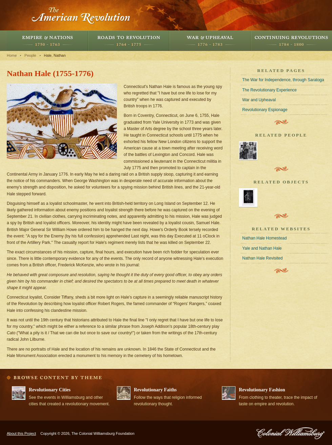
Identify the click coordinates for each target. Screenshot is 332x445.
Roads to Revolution (128, 41)
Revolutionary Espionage (264, 109)
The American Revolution (81, 15)
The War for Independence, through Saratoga (283, 79)
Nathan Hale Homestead (264, 238)
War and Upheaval (210, 41)
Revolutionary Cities (49, 389)
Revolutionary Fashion (262, 389)
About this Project (21, 433)
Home (12, 55)
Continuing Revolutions (291, 41)
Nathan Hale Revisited (262, 258)
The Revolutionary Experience (269, 90)
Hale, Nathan (55, 55)
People (30, 55)
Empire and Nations (47, 41)
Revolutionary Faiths (155, 389)
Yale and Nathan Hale (262, 248)
